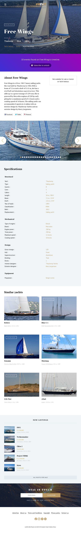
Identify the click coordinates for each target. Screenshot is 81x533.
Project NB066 (22, 456)
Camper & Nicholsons (47, 364)
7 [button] (32, 157)
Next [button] (78, 141)
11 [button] (39, 157)
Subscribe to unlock (41, 65)
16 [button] (49, 157)
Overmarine (20, 441)
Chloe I (19, 446)
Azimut (18, 432)
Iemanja (7, 361)
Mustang (45, 361)
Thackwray (8, 41)
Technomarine (22, 437)
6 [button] (30, 157)
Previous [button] (3, 141)
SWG (19, 427)
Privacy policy (55, 513)
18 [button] (52, 157)
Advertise (15, 513)
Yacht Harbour (41, 5)
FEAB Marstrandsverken (48, 326)
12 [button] (41, 157)
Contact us (65, 513)
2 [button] (22, 157)
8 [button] (34, 157)
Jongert (43, 402)
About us (23, 513)
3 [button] (24, 157)
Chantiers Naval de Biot (10, 364)
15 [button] (47, 157)
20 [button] (56, 157)
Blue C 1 (45, 323)
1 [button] (20, 157)
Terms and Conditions (35, 513)
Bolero (7, 323)
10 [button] (37, 157)
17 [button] (51, 157)
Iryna (19, 465)
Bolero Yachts (7, 326)
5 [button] (28, 157)
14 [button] (45, 157)
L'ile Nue (7, 399)
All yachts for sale (40, 477)
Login (75, 5)
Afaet (44, 399)
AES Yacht (19, 460)
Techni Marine (8, 402)
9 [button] (35, 157)
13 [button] (43, 157)
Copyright (47, 513)
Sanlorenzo (19, 451)
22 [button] (60, 157)
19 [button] (54, 157)
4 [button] (26, 157)
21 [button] (58, 157)
